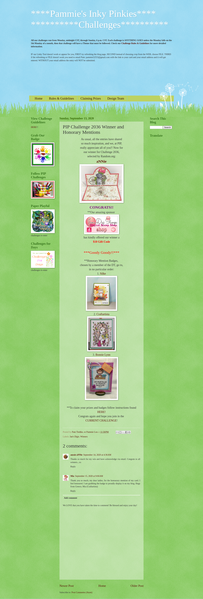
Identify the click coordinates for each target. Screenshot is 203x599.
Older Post (137, 585)
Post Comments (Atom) (82, 592)
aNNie (101, 161)
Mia (72, 476)
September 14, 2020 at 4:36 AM (97, 455)
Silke (103, 273)
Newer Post (66, 585)
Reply (73, 466)
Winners (84, 436)
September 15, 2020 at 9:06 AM (89, 476)
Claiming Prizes (91, 98)
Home (39, 98)
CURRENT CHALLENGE (101, 420)
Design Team (115, 98)
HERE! (101, 412)
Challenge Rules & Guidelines (135, 43)
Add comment (70, 498)
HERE (34, 127)
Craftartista (103, 314)
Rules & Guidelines (61, 98)
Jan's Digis (74, 436)
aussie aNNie (76, 455)
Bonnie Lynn (102, 354)
